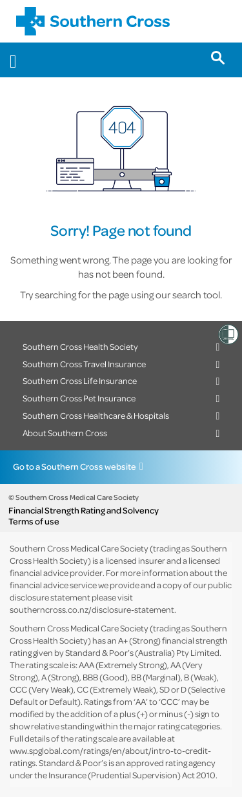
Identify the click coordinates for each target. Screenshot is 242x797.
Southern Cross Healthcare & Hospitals (96, 415)
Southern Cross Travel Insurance (84, 364)
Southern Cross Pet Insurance (79, 398)
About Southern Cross (65, 433)
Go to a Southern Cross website (74, 466)
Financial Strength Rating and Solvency (83, 510)
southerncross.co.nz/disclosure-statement (92, 609)
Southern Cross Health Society (80, 346)
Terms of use (33, 521)
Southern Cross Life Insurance (80, 380)
